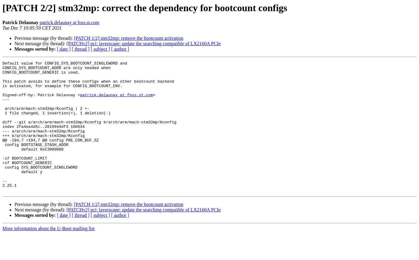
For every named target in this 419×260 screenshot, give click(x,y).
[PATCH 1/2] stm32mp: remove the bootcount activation (128, 38)
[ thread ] (81, 49)
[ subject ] (100, 49)
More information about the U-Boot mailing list (48, 254)
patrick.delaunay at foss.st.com (69, 22)
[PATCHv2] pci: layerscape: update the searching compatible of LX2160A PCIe (143, 43)
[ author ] (120, 49)
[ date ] (64, 49)
